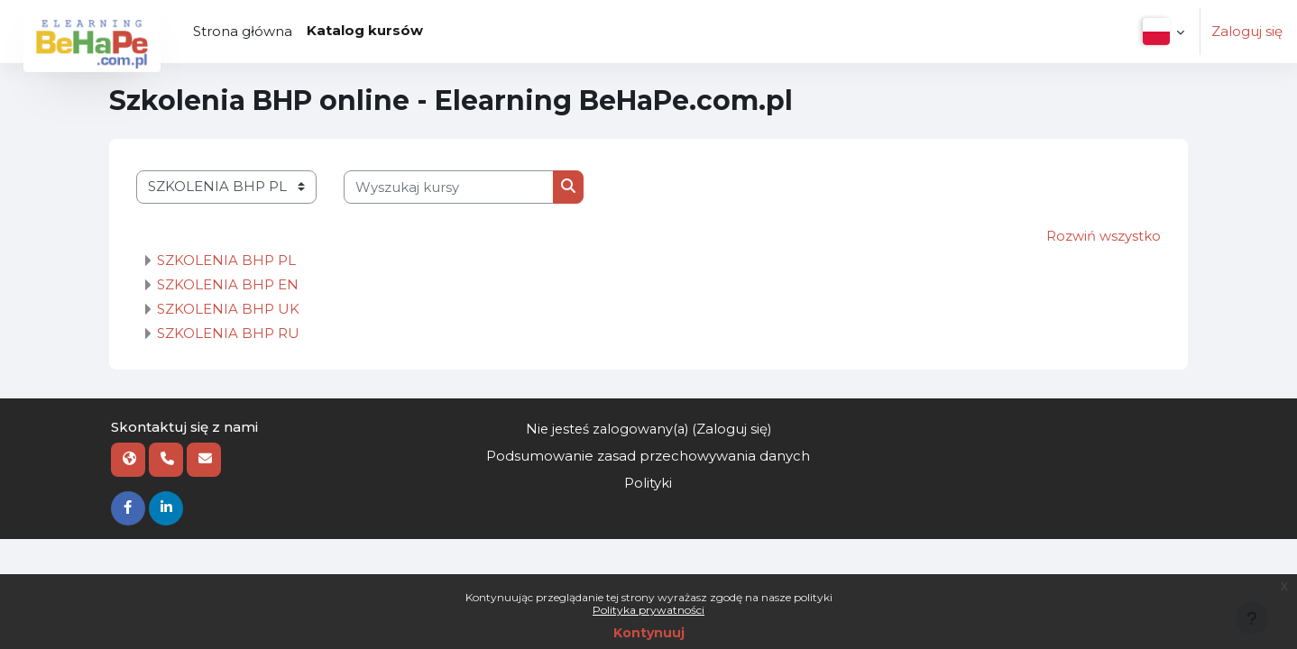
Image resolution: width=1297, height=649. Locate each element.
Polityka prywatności (648, 610)
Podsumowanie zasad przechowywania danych (648, 456)
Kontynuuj (649, 633)
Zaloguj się (1247, 31)
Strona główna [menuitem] (242, 31)
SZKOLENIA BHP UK (228, 308)
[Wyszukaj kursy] (449, 187)
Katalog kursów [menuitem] (365, 30)
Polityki (648, 483)
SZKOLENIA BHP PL (226, 260)
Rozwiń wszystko (1103, 235)
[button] (1160, 31)
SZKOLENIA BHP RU (228, 333)
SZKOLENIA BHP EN (228, 284)
